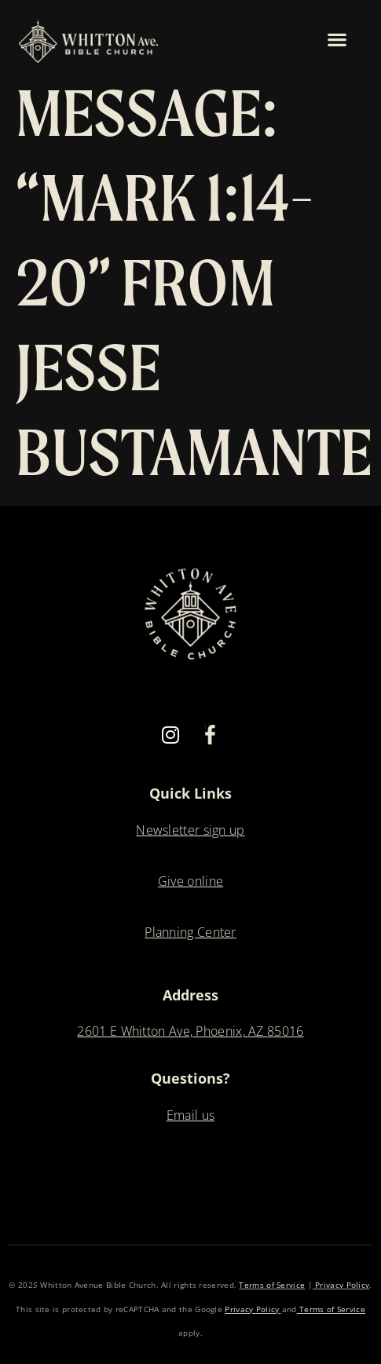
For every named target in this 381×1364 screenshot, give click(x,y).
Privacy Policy (341, 1284)
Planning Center (190, 932)
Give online (190, 881)
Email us (190, 1115)
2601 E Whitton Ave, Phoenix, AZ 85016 (190, 1031)
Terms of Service (272, 1284)
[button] (337, 39)
